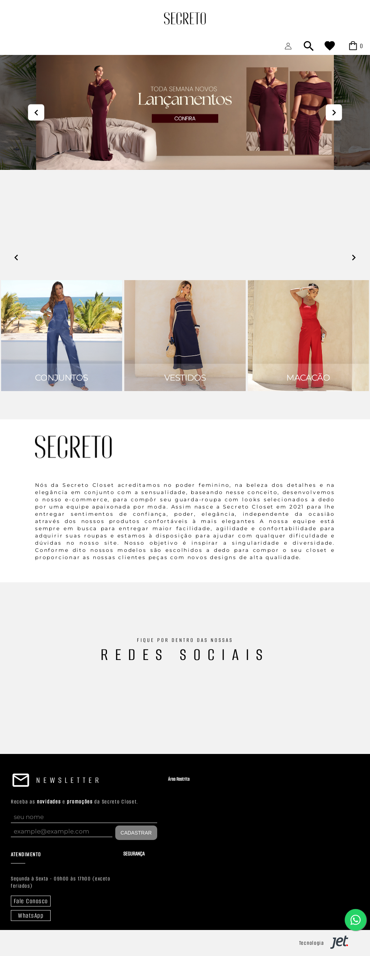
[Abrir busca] (309, 46)
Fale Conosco (31, 901)
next (334, 112)
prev (36, 112)
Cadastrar (136, 833)
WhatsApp (30, 915)
